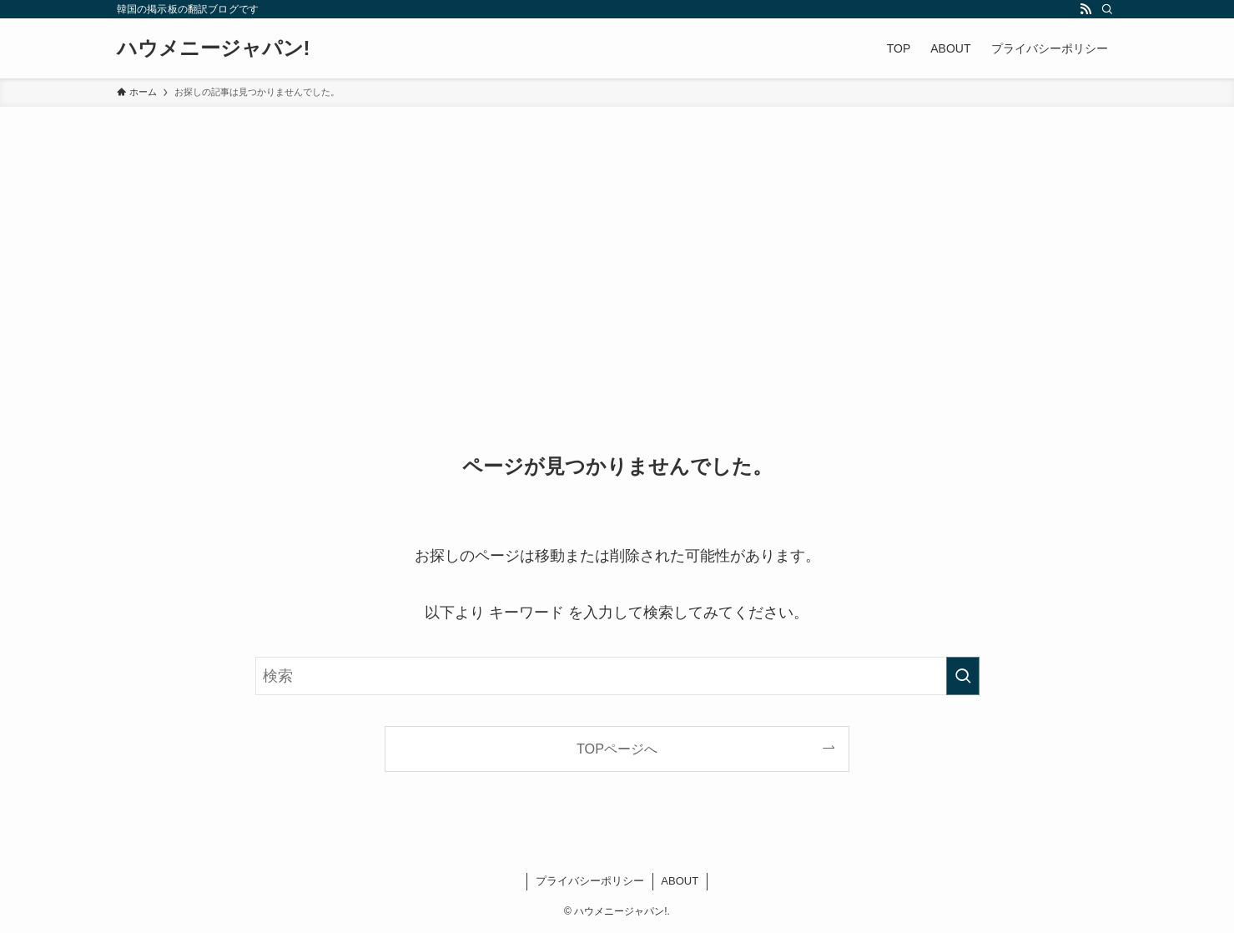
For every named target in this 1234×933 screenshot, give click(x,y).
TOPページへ (617, 748)
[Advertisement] (617, 232)
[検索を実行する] (963, 676)
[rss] (1085, 9)
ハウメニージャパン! (213, 48)
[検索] (1107, 9)
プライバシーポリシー (590, 881)
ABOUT (679, 881)
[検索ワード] (617, 676)
